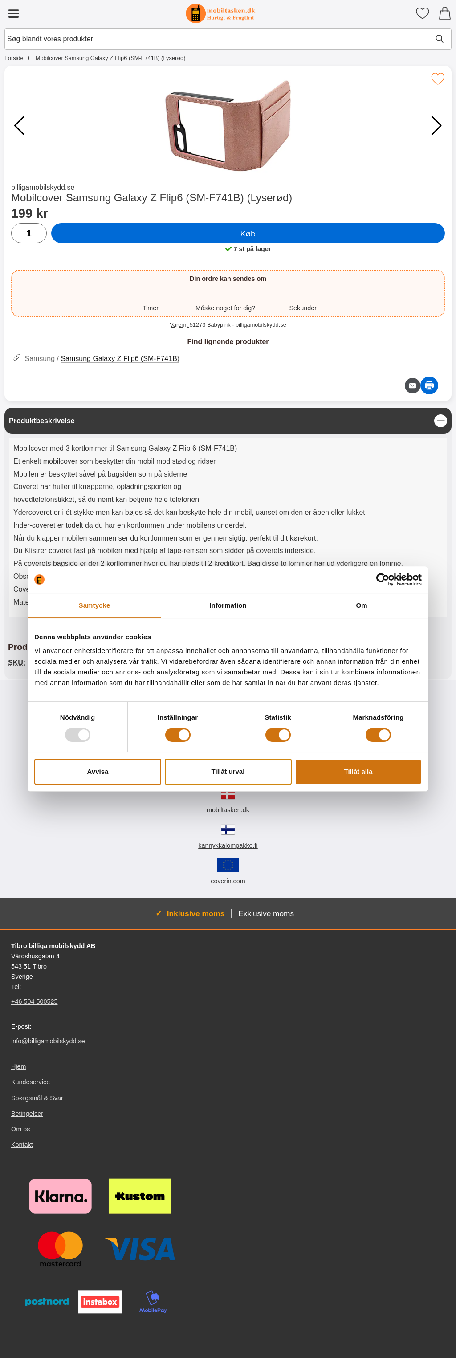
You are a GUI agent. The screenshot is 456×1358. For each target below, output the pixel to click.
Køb (248, 233)
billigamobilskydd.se (42, 187)
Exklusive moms (266, 913)
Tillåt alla (358, 771)
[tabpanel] (228, 515)
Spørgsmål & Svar (37, 1097)
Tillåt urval (228, 771)
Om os (20, 1129)
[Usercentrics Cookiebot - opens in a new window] (383, 579)
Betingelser (27, 1113)
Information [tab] (228, 605)
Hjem (18, 1066)
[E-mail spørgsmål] (412, 385)
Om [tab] (361, 605)
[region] (228, 421)
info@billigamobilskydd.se (48, 1041)
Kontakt (22, 1144)
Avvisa (98, 771)
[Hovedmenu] (13, 13)
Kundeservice (30, 1082)
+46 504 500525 (34, 1001)
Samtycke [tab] (94, 605)
